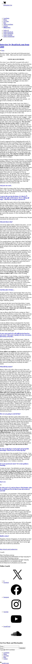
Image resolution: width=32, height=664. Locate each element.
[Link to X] (6, 30)
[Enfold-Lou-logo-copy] (13, 15)
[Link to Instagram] (8, 33)
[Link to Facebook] (8, 32)
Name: (2, 646)
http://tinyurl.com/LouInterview (8, 549)
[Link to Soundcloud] (8, 36)
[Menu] (6, 27)
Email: (2, 648)
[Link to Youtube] (7, 35)
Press (2, 50)
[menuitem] (17, 18)
